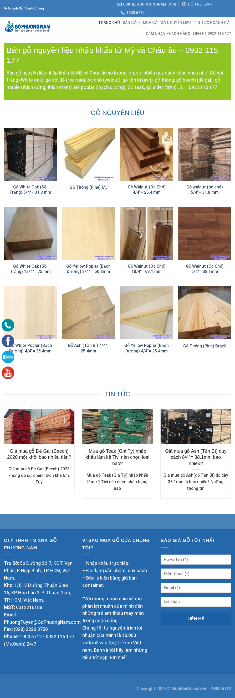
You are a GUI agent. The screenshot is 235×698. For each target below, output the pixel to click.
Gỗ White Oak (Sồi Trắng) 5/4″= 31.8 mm (30, 190)
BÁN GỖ (131, 22)
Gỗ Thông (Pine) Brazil (204, 345)
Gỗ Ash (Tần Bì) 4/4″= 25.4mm (88, 348)
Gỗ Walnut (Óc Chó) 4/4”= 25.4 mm (147, 190)
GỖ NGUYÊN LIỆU (176, 23)
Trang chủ (109, 23)
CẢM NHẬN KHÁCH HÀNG (168, 34)
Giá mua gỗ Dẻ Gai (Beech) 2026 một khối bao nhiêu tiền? (39, 454)
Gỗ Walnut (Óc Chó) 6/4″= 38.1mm (205, 269)
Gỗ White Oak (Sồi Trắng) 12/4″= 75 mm (30, 269)
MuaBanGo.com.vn (189, 688)
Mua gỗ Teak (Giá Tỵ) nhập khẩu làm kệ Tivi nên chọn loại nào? (118, 457)
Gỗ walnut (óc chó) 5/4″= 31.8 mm (204, 190)
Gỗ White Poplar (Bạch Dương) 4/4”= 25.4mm (30, 348)
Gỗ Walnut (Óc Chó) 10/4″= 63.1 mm (147, 269)
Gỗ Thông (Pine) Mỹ (89, 187)
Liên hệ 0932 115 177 (212, 34)
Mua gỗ (150, 23)
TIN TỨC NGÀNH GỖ (212, 23)
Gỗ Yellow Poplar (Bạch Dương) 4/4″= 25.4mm (146, 348)
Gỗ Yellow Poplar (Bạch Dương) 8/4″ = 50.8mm (88, 269)
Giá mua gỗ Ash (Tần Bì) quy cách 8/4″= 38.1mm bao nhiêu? (196, 457)
